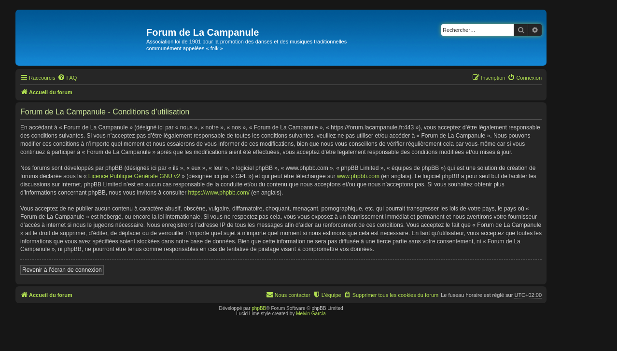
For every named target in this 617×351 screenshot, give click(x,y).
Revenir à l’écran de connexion (62, 270)
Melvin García (311, 313)
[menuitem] (67, 78)
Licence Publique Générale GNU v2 (134, 176)
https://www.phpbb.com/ (219, 192)
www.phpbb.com (358, 176)
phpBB (259, 308)
